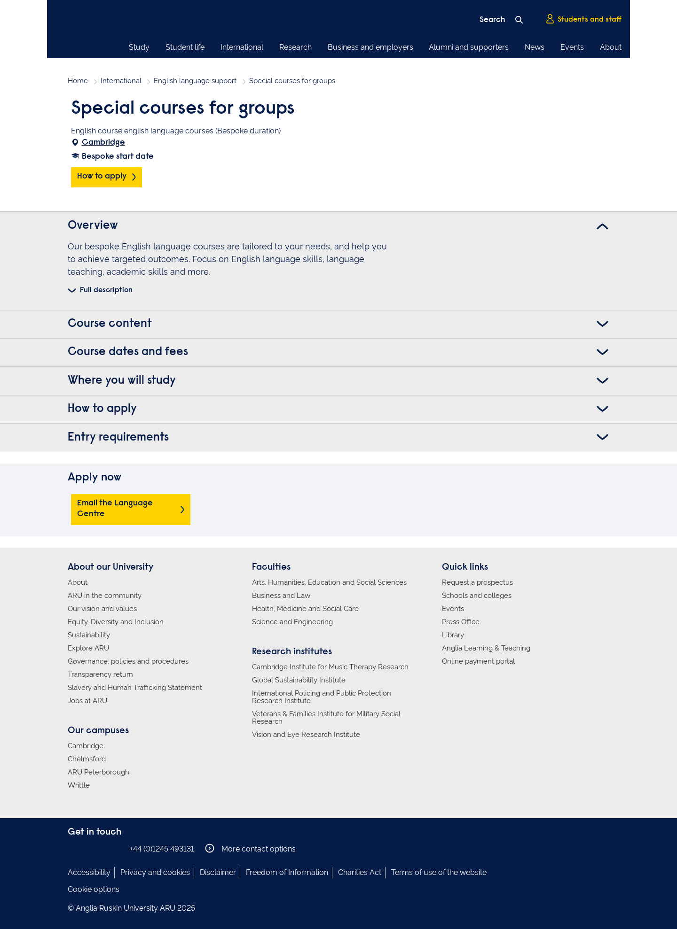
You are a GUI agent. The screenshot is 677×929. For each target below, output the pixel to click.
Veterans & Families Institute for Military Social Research (326, 718)
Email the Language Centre (115, 509)
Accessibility (89, 872)
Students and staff (583, 19)
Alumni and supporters (469, 47)
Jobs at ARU (87, 701)
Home (78, 81)
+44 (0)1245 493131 (162, 848)
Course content (110, 324)
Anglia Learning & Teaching (486, 648)
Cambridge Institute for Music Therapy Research (330, 667)
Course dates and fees (128, 352)
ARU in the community (105, 595)
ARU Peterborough (98, 772)
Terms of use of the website (439, 872)
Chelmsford (87, 759)
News (534, 47)
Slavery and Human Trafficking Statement (135, 687)
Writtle (79, 785)
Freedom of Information (287, 872)
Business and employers (370, 47)
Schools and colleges (477, 595)
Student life (185, 47)
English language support (195, 81)
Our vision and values (102, 608)
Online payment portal (478, 661)
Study (139, 47)
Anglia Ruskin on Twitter (102, 848)
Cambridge (103, 143)
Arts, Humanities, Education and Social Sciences (329, 582)
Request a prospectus (477, 582)
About (611, 47)
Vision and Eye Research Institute (306, 734)
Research (295, 47)
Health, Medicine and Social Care (305, 608)
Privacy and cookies (155, 872)
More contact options (250, 848)
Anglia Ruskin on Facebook (74, 848)
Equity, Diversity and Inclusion (116, 622)
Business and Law (281, 595)
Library (453, 635)
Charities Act (359, 872)
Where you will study (122, 381)
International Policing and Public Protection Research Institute (321, 697)
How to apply (101, 176)
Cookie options (93, 889)
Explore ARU (88, 648)
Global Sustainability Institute (299, 680)
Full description (106, 290)
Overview (93, 226)
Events (572, 47)
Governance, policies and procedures (128, 661)
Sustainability (89, 635)
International (241, 47)
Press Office (461, 622)
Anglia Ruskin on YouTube (116, 848)
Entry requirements (118, 437)
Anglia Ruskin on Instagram (88, 848)
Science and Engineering (292, 622)
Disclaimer (218, 872)
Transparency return (100, 674)
